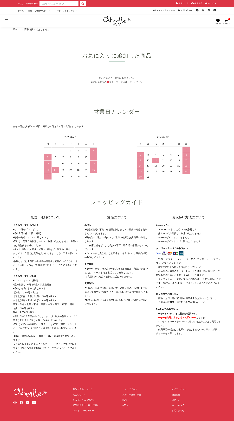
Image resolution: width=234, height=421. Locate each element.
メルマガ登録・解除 (164, 10)
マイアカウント (179, 389)
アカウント (182, 3)
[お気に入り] (218, 21)
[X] (197, 10)
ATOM (125, 405)
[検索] (83, 3)
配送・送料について (82, 389)
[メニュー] (6, 20)
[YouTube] (214, 10)
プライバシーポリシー (83, 410)
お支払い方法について (83, 400)
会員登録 (196, 3)
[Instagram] (203, 10)
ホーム (21, 11)
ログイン (210, 3)
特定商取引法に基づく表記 (85, 405)
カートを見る (178, 405)
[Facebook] (209, 10)
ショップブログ (129, 389)
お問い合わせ (185, 10)
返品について (79, 394)
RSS (124, 400)
